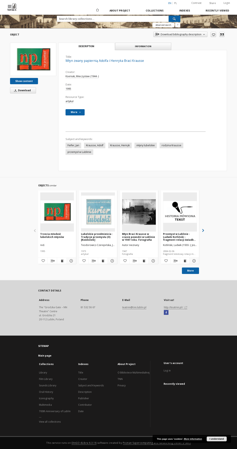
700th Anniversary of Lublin (55, 411)
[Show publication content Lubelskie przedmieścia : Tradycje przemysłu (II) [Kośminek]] (102, 260)
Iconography (46, 398)
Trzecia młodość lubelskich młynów (52, 235)
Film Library (45, 379)
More (190, 270)
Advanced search (163, 25)
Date (81, 411)
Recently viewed (217, 10)
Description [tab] (86, 46)
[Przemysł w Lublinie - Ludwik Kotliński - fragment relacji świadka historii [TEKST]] (180, 212)
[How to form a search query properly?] (177, 25)
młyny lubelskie (145, 145)
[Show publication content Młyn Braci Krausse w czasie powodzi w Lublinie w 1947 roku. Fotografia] (143, 260)
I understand (216, 439)
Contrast (196, 3)
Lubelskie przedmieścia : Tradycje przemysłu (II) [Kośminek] (97, 236)
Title (80, 372)
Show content (24, 81)
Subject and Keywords (91, 385)
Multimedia (45, 404)
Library (43, 372)
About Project (120, 10)
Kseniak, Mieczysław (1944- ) (82, 76)
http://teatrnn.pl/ (175, 307)
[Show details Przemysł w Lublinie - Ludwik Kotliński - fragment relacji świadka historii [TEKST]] (193, 260)
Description (85, 392)
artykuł (69, 101)
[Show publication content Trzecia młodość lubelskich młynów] (61, 260)
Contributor (85, 404)
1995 (68, 88)
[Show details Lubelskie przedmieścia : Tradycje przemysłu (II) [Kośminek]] (111, 260)
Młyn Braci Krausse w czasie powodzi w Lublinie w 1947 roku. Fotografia (138, 236)
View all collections (50, 421)
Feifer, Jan (73, 145)
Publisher (83, 398)
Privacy (122, 385)
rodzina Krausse (171, 145)
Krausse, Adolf (94, 145)
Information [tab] (143, 46)
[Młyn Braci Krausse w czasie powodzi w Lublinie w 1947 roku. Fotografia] (139, 212)
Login (227, 3)
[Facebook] (166, 312)
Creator (82, 379)
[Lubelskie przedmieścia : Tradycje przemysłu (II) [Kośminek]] (98, 212)
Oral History (46, 392)
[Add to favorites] (213, 34)
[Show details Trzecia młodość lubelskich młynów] (70, 260)
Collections (155, 10)
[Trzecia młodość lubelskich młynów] (57, 212)
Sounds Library (47, 385)
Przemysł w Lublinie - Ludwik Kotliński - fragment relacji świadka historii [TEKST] (179, 236)
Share (212, 3)
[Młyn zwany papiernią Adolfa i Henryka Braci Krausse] (33, 59)
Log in (167, 370)
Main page (45, 355)
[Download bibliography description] (52, 260)
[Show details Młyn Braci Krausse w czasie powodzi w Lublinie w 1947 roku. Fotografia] (152, 260)
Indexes (184, 10)
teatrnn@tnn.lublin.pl (134, 307)
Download (22, 90)
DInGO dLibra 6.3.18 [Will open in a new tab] (84, 443)
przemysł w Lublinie (79, 152)
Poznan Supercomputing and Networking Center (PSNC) (157, 443)
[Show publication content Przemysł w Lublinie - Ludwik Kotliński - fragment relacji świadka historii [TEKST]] (184, 260)
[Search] (174, 19)
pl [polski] (175, 3)
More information (193, 439)
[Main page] (97, 10)
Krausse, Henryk (120, 145)
